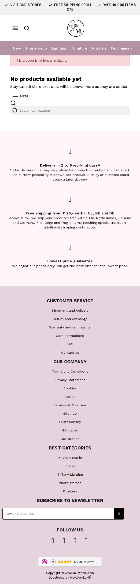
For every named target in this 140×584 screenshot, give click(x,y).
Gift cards (70, 430)
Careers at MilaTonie (70, 405)
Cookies (70, 388)
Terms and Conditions (70, 371)
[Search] (70, 110)
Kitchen (99, 48)
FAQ (70, 344)
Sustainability (70, 422)
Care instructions (70, 336)
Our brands (70, 439)
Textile (117, 48)
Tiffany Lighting (70, 474)
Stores (70, 397)
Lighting (59, 48)
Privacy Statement (70, 380)
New (17, 48)
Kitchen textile (70, 457)
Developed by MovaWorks (67, 577)
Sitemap (70, 413)
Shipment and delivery (70, 310)
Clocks (70, 466)
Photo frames (70, 483)
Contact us (70, 352)
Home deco (36, 48)
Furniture (79, 48)
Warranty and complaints (70, 327)
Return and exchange (70, 319)
